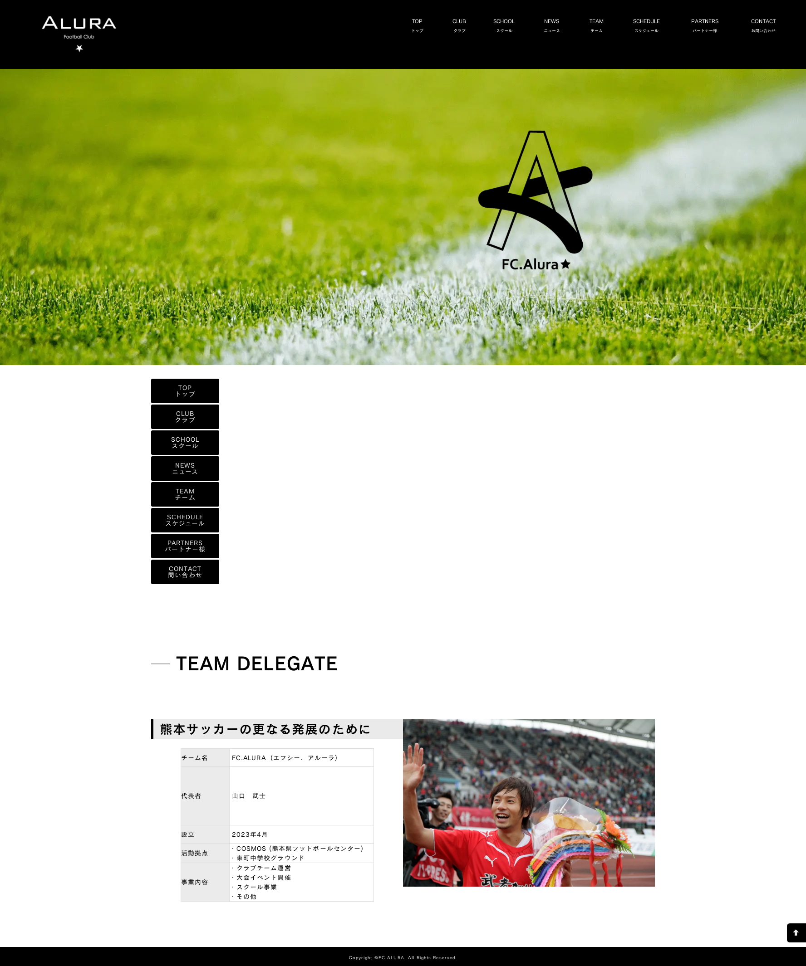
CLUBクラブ (478, 25)
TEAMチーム (615, 25)
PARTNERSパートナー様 (723, 25)
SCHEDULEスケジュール (665, 25)
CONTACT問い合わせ (185, 572)
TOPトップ (436, 25)
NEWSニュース (570, 25)
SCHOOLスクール (523, 25)
